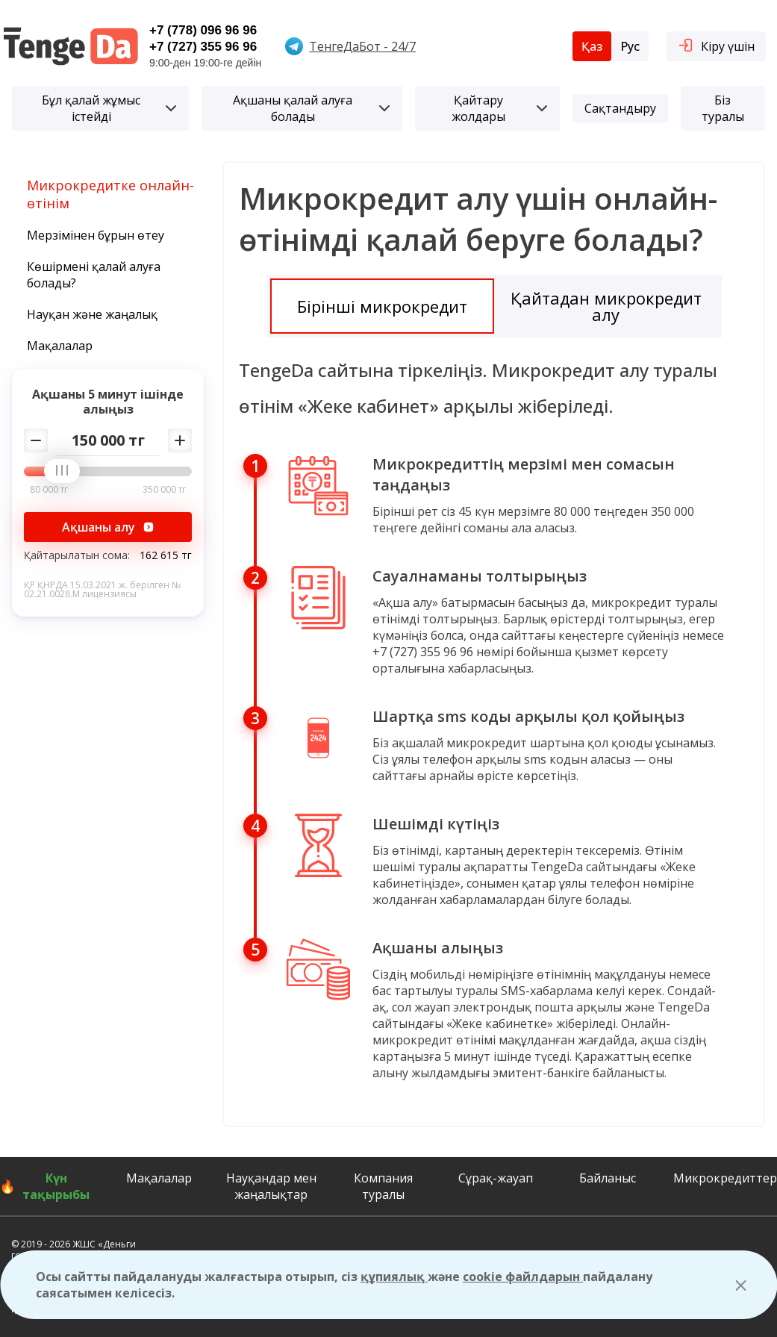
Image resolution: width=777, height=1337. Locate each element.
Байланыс (607, 1178)
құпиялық (394, 1276)
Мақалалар (60, 345)
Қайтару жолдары (500, 108)
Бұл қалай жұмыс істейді (109, 108)
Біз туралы (723, 108)
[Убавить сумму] (36, 440)
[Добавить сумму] (180, 440)
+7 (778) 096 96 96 (203, 30)
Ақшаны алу (108, 527)
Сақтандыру (620, 108)
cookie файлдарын (523, 1276)
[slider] (67, 472)
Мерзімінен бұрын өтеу (95, 235)
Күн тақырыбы (56, 1186)
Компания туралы (383, 1186)
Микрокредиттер (725, 1178)
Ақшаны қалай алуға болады (311, 108)
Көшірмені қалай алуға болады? (93, 274)
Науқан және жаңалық (92, 314)
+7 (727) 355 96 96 (203, 47)
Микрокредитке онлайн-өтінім (110, 194)
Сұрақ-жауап (495, 1178)
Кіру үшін (716, 45)
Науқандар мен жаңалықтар (271, 1186)
